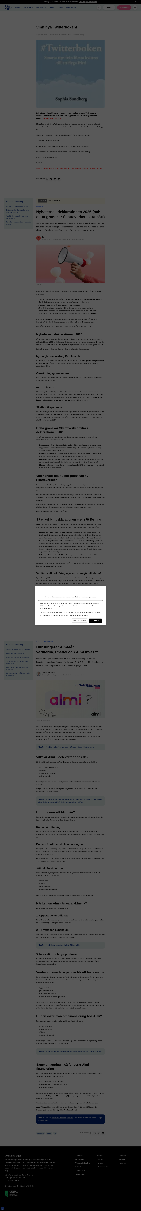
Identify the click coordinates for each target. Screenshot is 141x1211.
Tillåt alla (95, 620)
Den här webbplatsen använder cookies (57, 597)
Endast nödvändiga (79, 620)
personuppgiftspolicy (55, 612)
